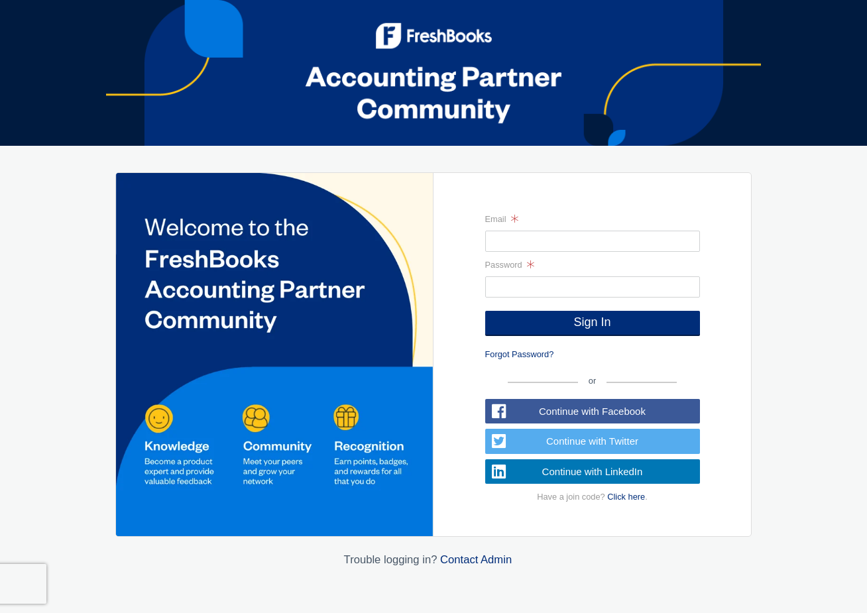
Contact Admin (476, 559)
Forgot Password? (519, 354)
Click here (626, 497)
